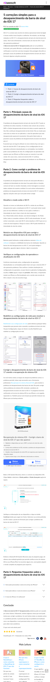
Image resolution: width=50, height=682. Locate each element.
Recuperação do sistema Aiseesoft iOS (22, 383)
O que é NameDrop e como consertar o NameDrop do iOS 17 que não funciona (8, 663)
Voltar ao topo (47, 671)
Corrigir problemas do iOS (21, 7)
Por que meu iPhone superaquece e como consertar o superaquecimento (24, 663)
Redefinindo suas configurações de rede (15, 323)
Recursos (10, 7)
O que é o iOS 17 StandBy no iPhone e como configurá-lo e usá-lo (39, 662)
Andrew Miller (24, 26)
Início (4, 7)
